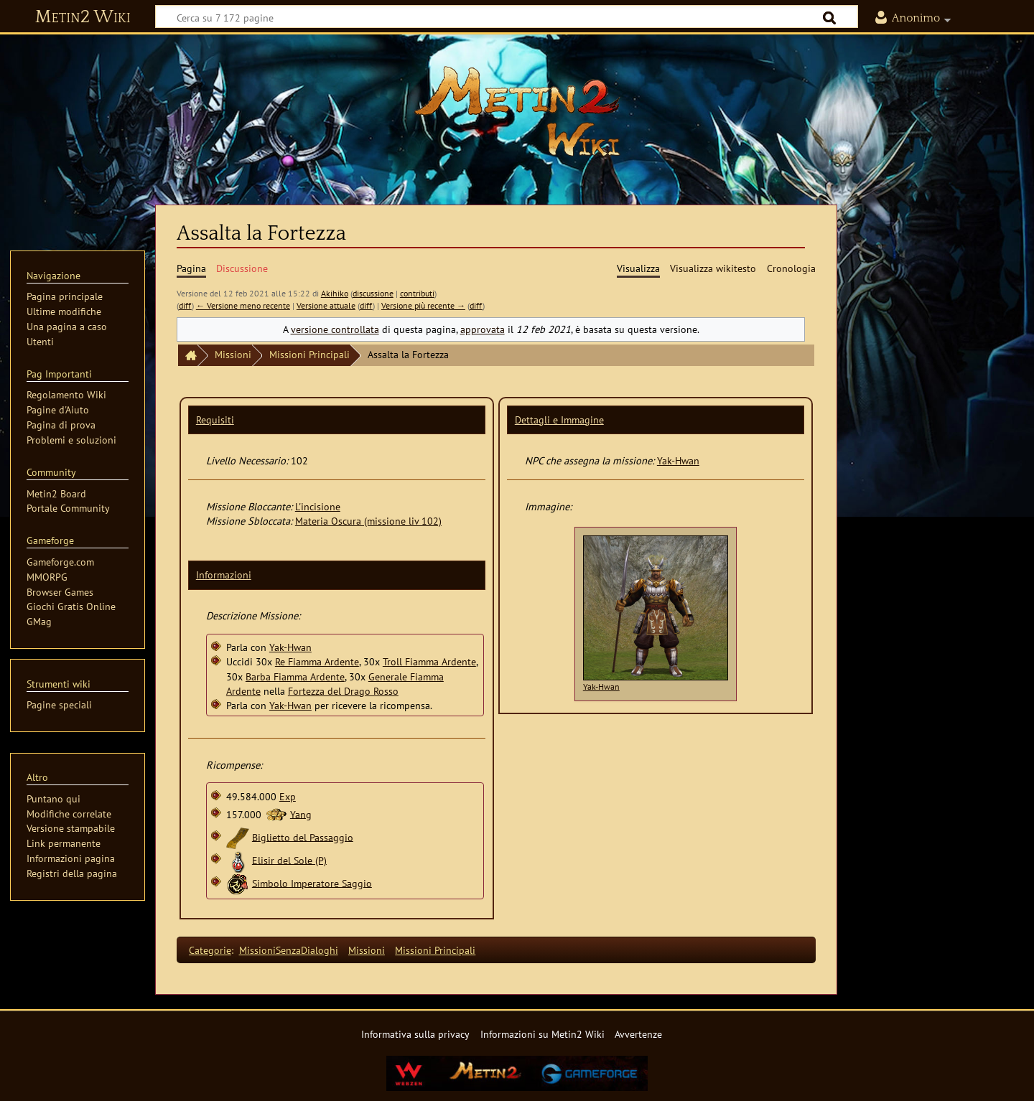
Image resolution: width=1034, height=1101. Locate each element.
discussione (373, 293)
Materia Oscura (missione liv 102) (368, 521)
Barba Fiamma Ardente (295, 676)
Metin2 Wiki (83, 17)
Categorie (210, 950)
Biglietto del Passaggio (302, 836)
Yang (301, 813)
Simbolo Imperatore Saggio (312, 882)
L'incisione (317, 506)
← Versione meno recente (243, 305)
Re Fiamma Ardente (317, 661)
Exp (287, 796)
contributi (417, 293)
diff (185, 305)
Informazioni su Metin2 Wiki (542, 1034)
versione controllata (335, 329)
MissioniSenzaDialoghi (288, 950)
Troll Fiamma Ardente (429, 661)
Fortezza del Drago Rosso (343, 691)
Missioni (233, 354)
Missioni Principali (309, 354)
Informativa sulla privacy (415, 1034)
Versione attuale (326, 305)
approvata (482, 329)
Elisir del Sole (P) (289, 859)
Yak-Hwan (290, 647)
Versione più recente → (423, 305)
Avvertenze (638, 1034)
